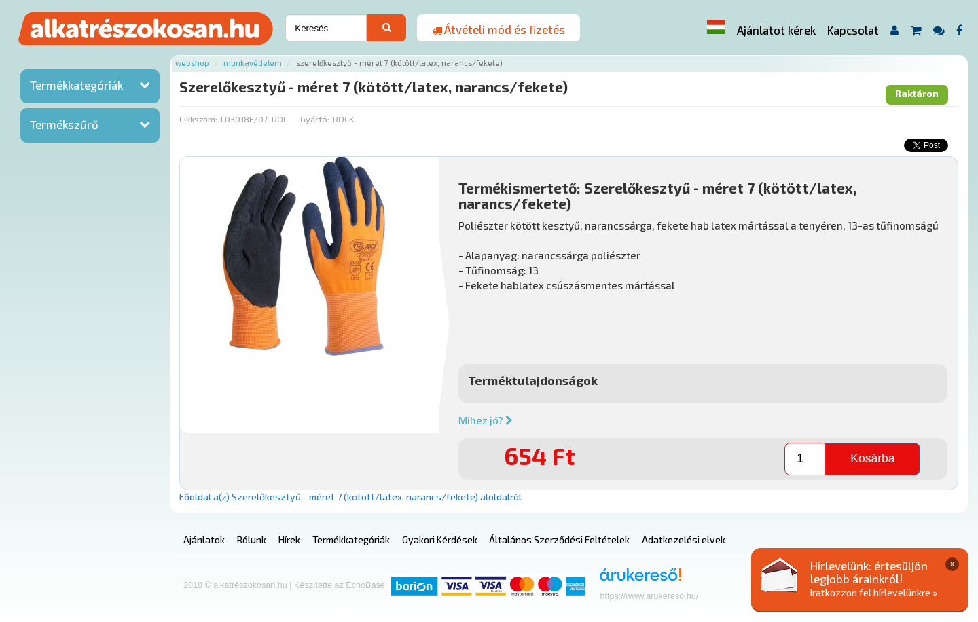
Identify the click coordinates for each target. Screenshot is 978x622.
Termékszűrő (64, 124)
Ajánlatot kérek (776, 30)
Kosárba (872, 458)
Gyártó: (314, 118)
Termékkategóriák (76, 85)
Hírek (289, 539)
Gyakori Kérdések (439, 539)
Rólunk (251, 539)
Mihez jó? (485, 420)
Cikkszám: (198, 118)
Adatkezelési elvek (683, 539)
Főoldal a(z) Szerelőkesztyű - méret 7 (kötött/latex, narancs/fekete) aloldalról (350, 496)
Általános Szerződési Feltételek (559, 539)
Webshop (192, 62)
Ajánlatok (204, 539)
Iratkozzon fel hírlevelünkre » (873, 592)
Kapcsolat (853, 30)
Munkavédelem (252, 62)
